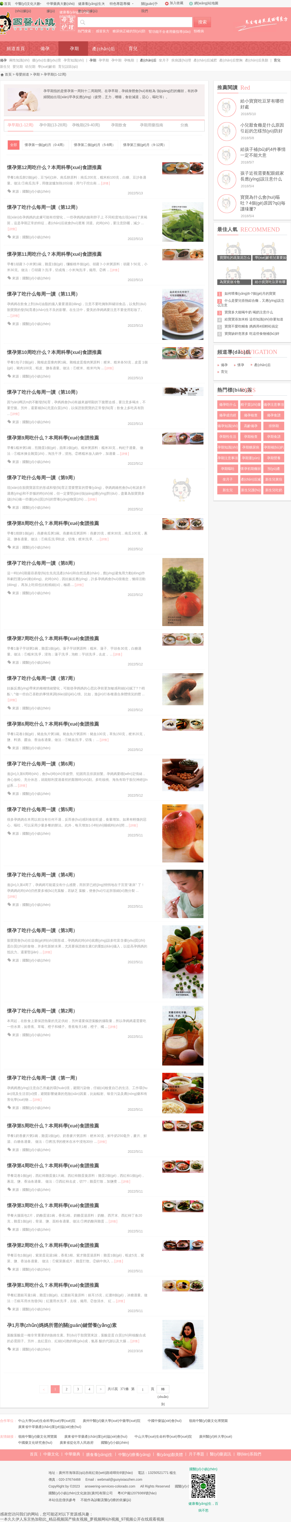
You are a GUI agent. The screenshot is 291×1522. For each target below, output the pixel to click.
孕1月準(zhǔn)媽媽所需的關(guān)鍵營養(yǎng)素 (62, 1325)
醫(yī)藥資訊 (220, 1454)
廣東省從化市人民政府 (77, 1443)
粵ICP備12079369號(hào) (137, 1493)
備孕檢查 (251, 415)
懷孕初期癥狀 (251, 469)
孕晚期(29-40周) (86, 125)
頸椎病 (199, 31)
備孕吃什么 (227, 404)
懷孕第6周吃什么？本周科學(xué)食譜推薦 (53, 724)
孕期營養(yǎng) (274, 459)
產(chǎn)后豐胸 (230, 60)
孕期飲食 (118, 125)
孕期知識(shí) (228, 447)
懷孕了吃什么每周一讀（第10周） (43, 392)
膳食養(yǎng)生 (99, 1455)
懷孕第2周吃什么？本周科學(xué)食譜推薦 (53, 1245)
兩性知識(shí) (19, 60)
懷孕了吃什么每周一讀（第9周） (42, 477)
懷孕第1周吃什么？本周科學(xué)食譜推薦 (53, 1285)
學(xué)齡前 (47, 67)
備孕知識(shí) (228, 426)
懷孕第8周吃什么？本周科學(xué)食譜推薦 (53, 523)
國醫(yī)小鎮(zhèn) (115, 1443)
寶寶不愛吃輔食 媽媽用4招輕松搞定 (251, 326)
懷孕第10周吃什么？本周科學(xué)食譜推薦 (54, 352)
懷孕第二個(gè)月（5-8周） (94, 145)
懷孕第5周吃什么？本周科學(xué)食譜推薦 (53, 1125)
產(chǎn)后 (103, 48)
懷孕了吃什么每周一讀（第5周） (42, 809)
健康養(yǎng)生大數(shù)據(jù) (91, 7)
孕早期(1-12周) (20, 125)
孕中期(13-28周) (53, 125)
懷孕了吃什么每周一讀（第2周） (42, 1011)
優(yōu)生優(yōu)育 (46, 60)
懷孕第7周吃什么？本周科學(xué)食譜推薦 (53, 638)
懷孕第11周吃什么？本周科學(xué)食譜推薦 (54, 254)
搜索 (202, 22)
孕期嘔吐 (227, 469)
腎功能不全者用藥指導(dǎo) (170, 32)
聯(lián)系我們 (249, 1454)
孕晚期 (129, 60)
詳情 (105, 183)
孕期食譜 (274, 437)
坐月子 (164, 60)
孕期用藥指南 (151, 125)
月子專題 (196, 1454)
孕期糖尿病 (250, 447)
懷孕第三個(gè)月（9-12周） (145, 145)
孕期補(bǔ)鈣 (274, 447)
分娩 (184, 125)
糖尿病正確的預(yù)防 (129, 31)
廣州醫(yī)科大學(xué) (215, 1436)
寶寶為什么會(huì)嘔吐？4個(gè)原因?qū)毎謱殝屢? (262, 203)
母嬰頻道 (22, 74)
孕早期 (104, 60)
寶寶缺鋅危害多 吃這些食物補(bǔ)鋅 (252, 333)
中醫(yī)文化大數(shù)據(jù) (27, 7)
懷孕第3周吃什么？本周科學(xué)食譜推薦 (53, 1205)
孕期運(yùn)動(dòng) (251, 459)
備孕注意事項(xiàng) (274, 406)
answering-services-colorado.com (110, 1486)
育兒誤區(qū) (68, 67)
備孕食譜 (274, 415)
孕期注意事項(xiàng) (228, 459)
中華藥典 (72, 1454)
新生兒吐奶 (273, 490)
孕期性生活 (227, 437)
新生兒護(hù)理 (251, 491)
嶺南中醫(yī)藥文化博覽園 (208, 1421)
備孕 (45, 48)
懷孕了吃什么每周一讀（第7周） (42, 678)
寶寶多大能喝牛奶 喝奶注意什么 (249, 312)
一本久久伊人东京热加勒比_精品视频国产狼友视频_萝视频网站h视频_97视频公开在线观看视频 (82, 1519)
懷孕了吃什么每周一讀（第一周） (43, 1078)
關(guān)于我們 (149, 7)
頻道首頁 (16, 48)
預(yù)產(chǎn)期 (273, 470)
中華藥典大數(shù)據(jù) (61, 7)
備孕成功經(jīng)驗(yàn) (227, 416)
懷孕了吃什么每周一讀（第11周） (43, 294)
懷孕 (240, 365)
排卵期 (274, 426)
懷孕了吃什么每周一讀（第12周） (43, 207)
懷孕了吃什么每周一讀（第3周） (42, 930)
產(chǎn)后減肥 (205, 60)
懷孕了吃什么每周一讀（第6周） (42, 763)
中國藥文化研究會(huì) (35, 1443)
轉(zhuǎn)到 (163, 1390)
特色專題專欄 (120, 4)
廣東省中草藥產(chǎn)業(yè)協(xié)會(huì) (49, 1427)
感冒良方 (102, 31)
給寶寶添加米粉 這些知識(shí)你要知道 (254, 319)
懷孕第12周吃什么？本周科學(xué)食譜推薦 (54, 167)
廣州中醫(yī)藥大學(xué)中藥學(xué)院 (111, 1421)
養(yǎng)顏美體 (169, 1455)
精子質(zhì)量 (251, 404)
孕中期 (116, 60)
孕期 (74, 48)
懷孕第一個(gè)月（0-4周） (45, 145)
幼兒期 (30, 67)
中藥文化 (51, 1454)
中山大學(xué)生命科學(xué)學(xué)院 (46, 1421)
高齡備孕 (251, 426)
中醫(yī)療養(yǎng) (134, 1455)
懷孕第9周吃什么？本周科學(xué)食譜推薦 (53, 437)
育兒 (133, 48)
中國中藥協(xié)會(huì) (165, 1421)
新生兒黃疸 (273, 479)
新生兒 (5, 67)
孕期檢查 (251, 437)
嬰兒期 (18, 67)
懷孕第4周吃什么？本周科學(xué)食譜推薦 (53, 1165)
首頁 (7, 4)
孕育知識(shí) (74, 60)
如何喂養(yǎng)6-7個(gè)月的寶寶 (250, 293)
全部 (13, 145)
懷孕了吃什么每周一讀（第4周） (42, 874)
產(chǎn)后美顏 (256, 60)
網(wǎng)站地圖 (206, 3)
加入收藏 (176, 3)
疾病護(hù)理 (181, 60)
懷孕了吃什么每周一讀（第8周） (42, 563)
